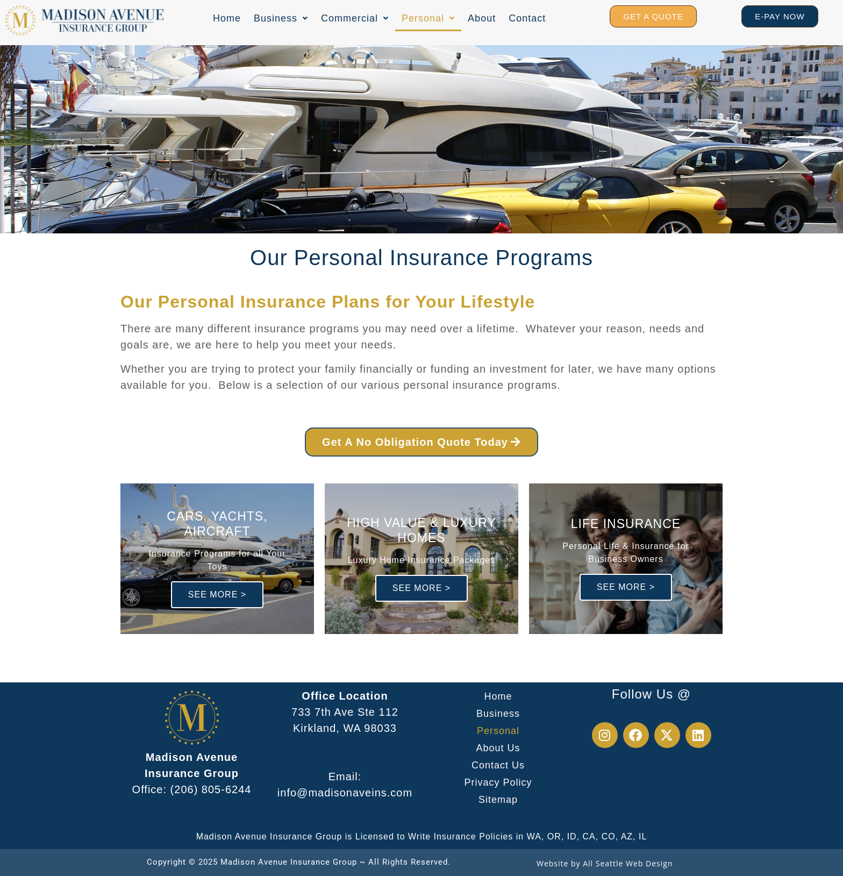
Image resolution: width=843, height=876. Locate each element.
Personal (428, 18)
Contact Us (498, 765)
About (482, 18)
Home (227, 18)
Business (281, 18)
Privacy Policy (498, 782)
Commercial (355, 18)
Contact (527, 18)
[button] (281, 18)
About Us (498, 748)
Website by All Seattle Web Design (605, 863)
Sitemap (498, 799)
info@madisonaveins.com (344, 793)
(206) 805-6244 (211, 789)
